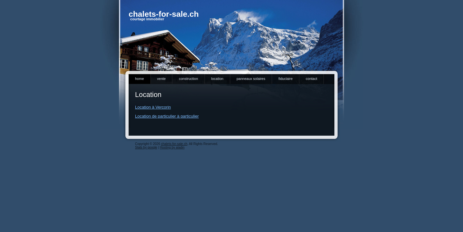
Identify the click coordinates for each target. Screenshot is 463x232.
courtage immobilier (147, 19)
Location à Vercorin (153, 107)
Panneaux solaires (251, 79)
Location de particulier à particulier (167, 116)
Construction (188, 79)
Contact (311, 79)
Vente (161, 79)
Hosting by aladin (172, 147)
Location (217, 79)
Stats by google (146, 147)
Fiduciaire (285, 79)
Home (139, 79)
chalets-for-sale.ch (164, 14)
